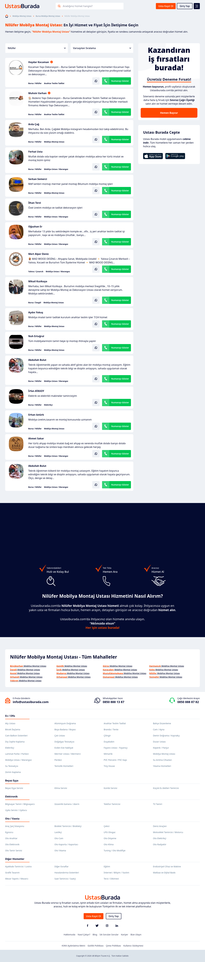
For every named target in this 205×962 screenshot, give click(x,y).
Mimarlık (108, 753)
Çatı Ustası (59, 735)
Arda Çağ (33, 124)
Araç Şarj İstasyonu (14, 826)
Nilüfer (37, 48)
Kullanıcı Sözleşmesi (133, 945)
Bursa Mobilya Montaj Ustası (48, 16)
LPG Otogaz (109, 832)
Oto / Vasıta (12, 818)
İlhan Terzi (34, 202)
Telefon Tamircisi (112, 804)
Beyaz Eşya (11, 780)
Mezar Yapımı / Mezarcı (16, 878)
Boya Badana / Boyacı (65, 729)
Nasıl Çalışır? (84, 934)
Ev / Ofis (10, 716)
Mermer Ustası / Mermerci (67, 753)
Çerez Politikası (113, 945)
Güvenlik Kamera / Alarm (66, 804)
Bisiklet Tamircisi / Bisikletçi (68, 826)
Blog (95, 934)
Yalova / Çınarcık (35, 271)
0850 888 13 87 (113, 702)
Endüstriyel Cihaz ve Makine (167, 866)
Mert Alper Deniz (38, 254)
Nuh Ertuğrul (36, 336)
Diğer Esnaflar (61, 866)
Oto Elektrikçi (159, 838)
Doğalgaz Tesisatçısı (64, 741)
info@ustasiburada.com (31, 702)
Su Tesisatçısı (11, 766)
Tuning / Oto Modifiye (114, 850)
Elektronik (11, 796)
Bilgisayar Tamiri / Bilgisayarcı (20, 804)
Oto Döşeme (110, 838)
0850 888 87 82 (188, 702)
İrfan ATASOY (36, 391)
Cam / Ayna (158, 729)
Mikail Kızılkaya (37, 281)
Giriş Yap (185, 6)
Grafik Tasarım (12, 872)
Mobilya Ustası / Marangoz (56, 169)
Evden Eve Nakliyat (63, 747)
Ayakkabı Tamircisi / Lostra (18, 866)
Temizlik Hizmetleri (63, 766)
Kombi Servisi (110, 788)
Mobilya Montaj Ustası (21, 16)
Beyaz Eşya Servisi (14, 788)
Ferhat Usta (35, 151)
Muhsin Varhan (37, 93)
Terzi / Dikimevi (111, 878)
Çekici (106, 826)
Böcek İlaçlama (12, 729)
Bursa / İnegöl (34, 302)
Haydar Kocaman (38, 62)
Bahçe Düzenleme (162, 723)
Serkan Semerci (37, 179)
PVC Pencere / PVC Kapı (115, 759)
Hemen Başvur (169, 112)
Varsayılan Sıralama (102, 48)
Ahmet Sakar (36, 438)
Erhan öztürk (36, 414)
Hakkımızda (69, 934)
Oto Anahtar (11, 838)
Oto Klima (109, 844)
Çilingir (107, 735)
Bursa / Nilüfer (35, 83)
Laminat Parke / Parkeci (17, 753)
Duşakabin (109, 741)
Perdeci (58, 759)
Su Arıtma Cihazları (162, 759)
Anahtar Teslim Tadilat (54, 83)
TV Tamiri (157, 804)
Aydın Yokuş (35, 312)
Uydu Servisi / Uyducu (16, 810)
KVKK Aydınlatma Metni (73, 945)
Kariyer (124, 934)
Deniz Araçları (160, 826)
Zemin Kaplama (13, 772)
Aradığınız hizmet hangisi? (78, 6)
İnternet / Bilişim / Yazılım (116, 872)
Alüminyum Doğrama (65, 723)
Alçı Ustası (10, 723)
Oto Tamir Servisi (13, 850)
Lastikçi (58, 832)
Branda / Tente (111, 729)
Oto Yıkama (60, 850)
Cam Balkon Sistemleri (16, 735)
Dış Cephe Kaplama (14, 741)
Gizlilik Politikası (95, 945)
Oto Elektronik (12, 844)
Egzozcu (9, 832)
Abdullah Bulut (37, 360)
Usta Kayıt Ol (165, 6)
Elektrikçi (48, 405)
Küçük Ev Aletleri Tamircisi (166, 788)
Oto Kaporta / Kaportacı (66, 844)
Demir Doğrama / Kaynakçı (166, 735)
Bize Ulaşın (135, 934)
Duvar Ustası (159, 741)
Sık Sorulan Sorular (109, 934)
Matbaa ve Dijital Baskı (164, 872)
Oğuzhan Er (35, 226)
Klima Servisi (60, 788)
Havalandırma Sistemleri (66, 872)
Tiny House (109, 766)
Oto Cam (58, 838)
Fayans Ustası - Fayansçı (116, 747)
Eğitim (107, 866)
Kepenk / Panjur (161, 747)
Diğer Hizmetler (14, 859)
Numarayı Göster (120, 80)
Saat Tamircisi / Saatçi (65, 878)
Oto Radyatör (159, 844)
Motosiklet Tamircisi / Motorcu (168, 832)
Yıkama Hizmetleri (162, 766)
